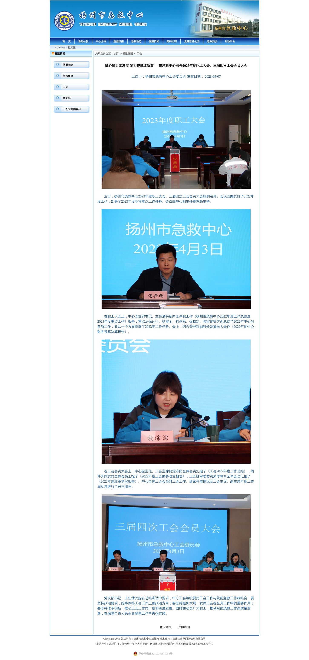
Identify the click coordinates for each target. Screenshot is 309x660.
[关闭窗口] (184, 627)
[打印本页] (166, 627)
